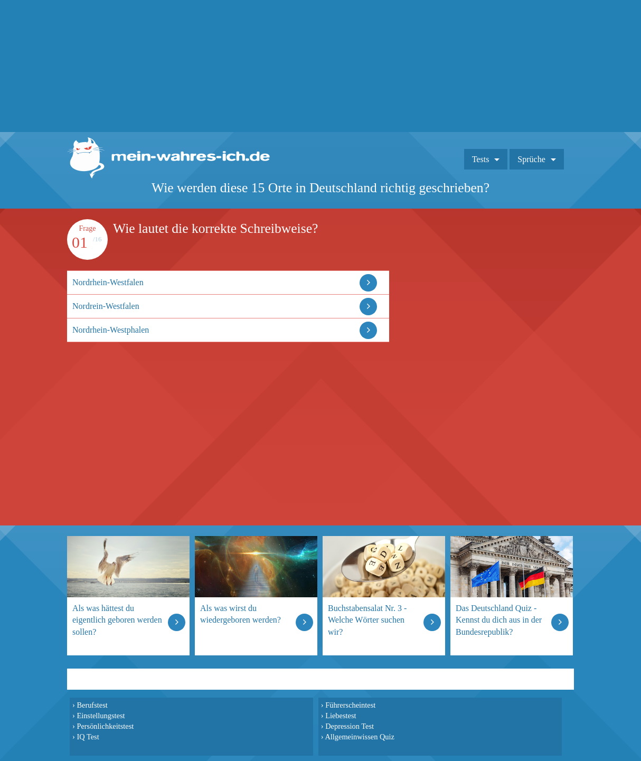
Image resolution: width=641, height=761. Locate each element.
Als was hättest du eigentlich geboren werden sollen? (117, 620)
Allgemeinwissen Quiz (359, 736)
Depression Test (349, 726)
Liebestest (340, 715)
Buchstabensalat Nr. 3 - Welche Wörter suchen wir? (367, 620)
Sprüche (531, 159)
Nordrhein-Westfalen (108, 282)
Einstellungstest (101, 715)
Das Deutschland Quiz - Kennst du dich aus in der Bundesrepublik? (499, 620)
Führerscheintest (350, 705)
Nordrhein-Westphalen (110, 329)
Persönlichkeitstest (105, 726)
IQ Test (88, 736)
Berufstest (92, 705)
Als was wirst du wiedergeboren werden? (240, 614)
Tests (480, 159)
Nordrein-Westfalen (105, 306)
